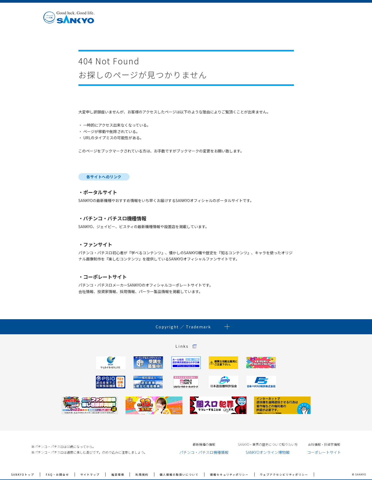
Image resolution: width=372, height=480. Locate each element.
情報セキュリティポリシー (229, 474)
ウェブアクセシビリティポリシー (284, 474)
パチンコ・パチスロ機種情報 (114, 218)
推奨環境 (117, 474)
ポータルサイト (100, 192)
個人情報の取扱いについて (179, 474)
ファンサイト (97, 244)
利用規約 (141, 474)
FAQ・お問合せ (57, 474)
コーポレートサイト (105, 276)
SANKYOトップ (22, 474)
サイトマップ (90, 474)
